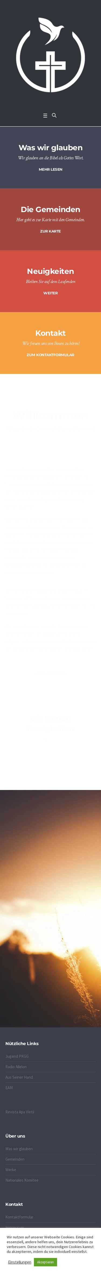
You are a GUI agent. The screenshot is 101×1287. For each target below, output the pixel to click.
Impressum (14, 1227)
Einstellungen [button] (19, 1262)
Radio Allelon (16, 1066)
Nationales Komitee (22, 1180)
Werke (10, 1169)
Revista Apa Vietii (19, 1111)
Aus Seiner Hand (19, 1077)
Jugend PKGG (17, 1056)
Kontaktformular (19, 1217)
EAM (9, 1087)
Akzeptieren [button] (45, 1262)
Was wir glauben (19, 1148)
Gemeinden (15, 1159)
